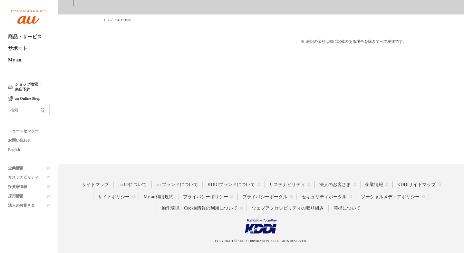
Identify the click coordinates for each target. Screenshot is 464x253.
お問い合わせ (19, 140)
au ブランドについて (177, 184)
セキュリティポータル (324, 196)
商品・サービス (25, 36)
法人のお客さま (21, 205)
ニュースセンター (23, 131)
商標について (347, 208)
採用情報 (15, 196)
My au (14, 59)
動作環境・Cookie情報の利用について (199, 208)
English (14, 149)
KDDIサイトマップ (416, 184)
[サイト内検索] (29, 110)
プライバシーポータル (264, 196)
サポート (17, 48)
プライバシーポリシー (205, 196)
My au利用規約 (158, 196)
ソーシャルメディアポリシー (390, 196)
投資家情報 (17, 186)
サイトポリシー (114, 196)
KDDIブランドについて (231, 184)
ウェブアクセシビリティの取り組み (288, 208)
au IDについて (133, 184)
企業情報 (15, 168)
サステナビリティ (23, 177)
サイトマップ (95, 184)
